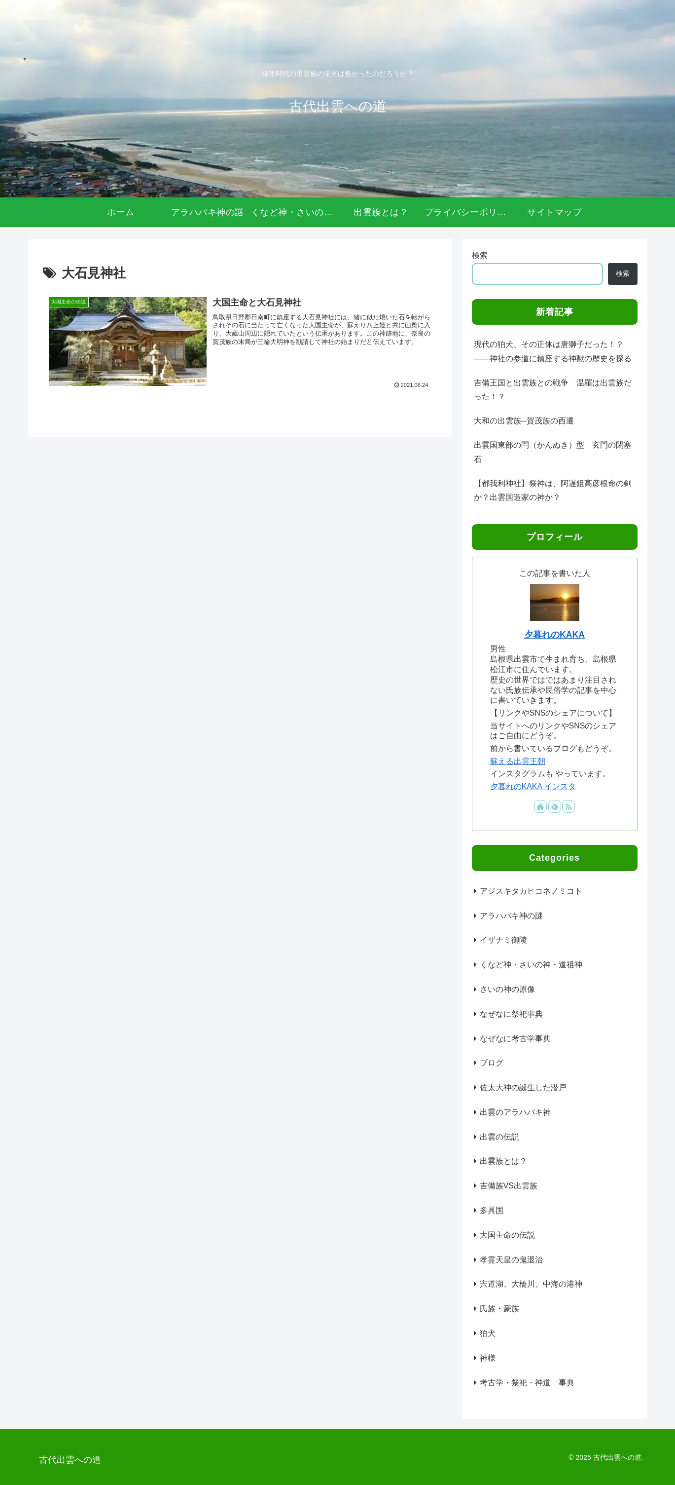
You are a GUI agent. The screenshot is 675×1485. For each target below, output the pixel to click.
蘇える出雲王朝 (517, 761)
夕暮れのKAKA (554, 635)
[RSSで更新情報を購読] (568, 806)
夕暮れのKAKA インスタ (533, 786)
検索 (480, 255)
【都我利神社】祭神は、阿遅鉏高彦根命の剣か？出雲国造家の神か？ (553, 490)
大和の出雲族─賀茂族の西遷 (524, 421)
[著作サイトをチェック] (540, 806)
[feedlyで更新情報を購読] (554, 806)
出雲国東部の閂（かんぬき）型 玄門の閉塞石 (553, 452)
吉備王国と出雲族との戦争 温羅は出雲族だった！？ (553, 390)
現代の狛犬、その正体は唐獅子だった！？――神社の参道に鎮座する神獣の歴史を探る (553, 351)
